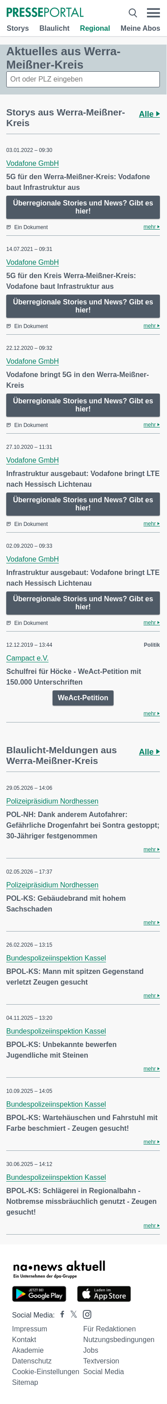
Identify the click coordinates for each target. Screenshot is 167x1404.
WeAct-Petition (83, 698)
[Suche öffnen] (133, 13)
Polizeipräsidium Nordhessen (52, 801)
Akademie (28, 1350)
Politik (152, 645)
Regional (95, 28)
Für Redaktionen (109, 1329)
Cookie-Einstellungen (45, 1371)
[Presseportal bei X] (71, 1315)
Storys (18, 28)
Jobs (90, 1350)
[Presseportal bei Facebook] (60, 1315)
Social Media (103, 1371)
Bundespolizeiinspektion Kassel (56, 958)
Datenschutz (32, 1361)
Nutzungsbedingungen (119, 1339)
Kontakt (24, 1339)
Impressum (29, 1329)
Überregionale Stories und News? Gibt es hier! (83, 207)
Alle (149, 114)
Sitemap (25, 1382)
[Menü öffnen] (153, 13)
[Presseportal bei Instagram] (84, 1314)
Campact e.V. (27, 658)
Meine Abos (140, 28)
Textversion (101, 1361)
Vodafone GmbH (32, 163)
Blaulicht (54, 28)
